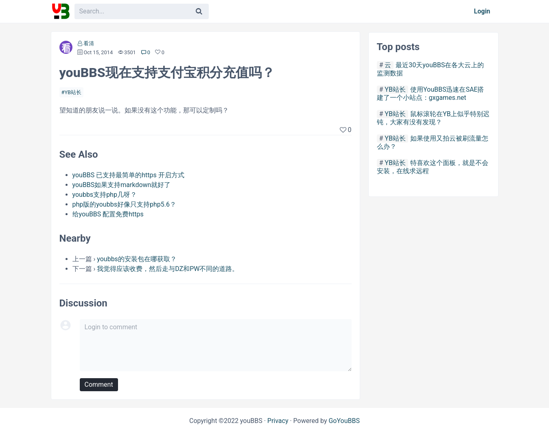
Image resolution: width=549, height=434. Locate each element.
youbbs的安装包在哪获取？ (137, 259)
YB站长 (72, 92)
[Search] (199, 11)
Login (482, 11)
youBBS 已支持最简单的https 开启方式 (128, 175)
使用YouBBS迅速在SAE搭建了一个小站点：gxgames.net (430, 93)
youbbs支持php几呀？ (104, 194)
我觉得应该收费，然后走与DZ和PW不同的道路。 (167, 269)
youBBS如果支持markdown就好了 (121, 185)
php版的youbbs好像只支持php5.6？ (124, 204)
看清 (88, 43)
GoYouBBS (344, 421)
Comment (99, 384)
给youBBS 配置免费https (108, 214)
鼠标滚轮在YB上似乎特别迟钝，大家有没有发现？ (433, 118)
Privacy (278, 421)
